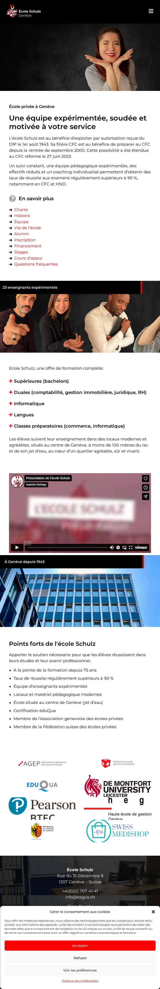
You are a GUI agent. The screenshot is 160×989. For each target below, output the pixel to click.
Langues (24, 415)
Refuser (80, 958)
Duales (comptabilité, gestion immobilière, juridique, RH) (80, 392)
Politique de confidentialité (80, 980)
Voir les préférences (80, 970)
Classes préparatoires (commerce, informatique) (69, 426)
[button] (153, 912)
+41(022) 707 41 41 (80, 891)
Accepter (80, 945)
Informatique (29, 403)
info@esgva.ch (80, 897)
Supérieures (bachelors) (41, 381)
